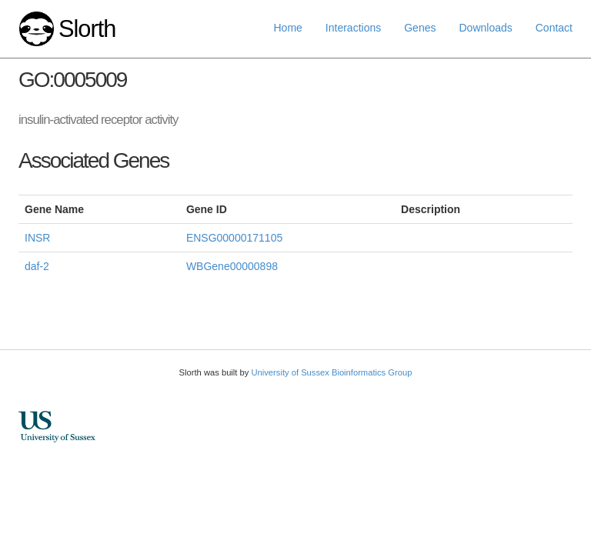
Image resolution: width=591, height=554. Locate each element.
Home (288, 28)
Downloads (485, 28)
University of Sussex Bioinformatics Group (331, 372)
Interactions (353, 28)
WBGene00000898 (232, 266)
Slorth (86, 28)
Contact (554, 28)
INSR (37, 238)
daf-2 (37, 266)
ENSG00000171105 (234, 238)
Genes (420, 28)
